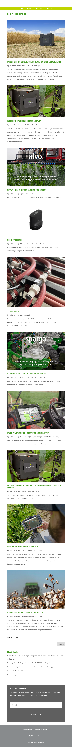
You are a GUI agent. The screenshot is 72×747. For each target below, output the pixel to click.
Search (61, 644)
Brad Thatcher (15, 491)
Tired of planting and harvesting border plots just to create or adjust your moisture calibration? (34, 487)
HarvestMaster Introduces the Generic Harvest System (25, 612)
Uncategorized (36, 616)
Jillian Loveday (15, 66)
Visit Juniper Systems (36, 742)
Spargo (45, 377)
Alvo (31, 194)
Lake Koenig (14, 194)
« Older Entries (12, 637)
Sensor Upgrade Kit (13, 311)
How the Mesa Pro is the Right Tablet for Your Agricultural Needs (28, 433)
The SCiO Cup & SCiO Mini (14, 240)
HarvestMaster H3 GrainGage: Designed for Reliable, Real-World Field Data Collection (34, 62)
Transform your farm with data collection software (24, 547)
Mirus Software (36, 377)
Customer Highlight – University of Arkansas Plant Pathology (26, 190)
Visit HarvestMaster (36, 736)
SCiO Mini (41, 244)
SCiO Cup (33, 244)
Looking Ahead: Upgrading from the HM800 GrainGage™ (24, 121)
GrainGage (36, 66)
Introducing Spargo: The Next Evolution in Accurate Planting (26, 374)
